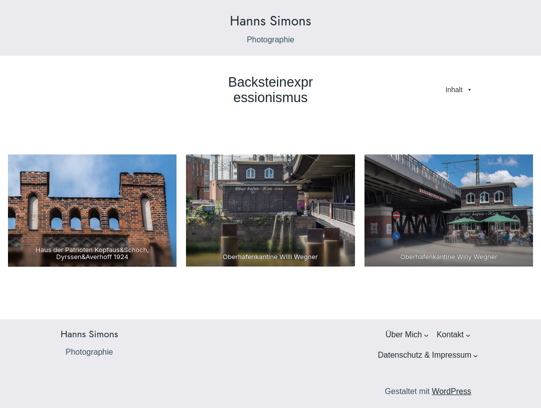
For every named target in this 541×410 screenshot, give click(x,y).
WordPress (451, 391)
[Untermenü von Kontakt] (468, 335)
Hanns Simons (270, 20)
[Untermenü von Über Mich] (426, 335)
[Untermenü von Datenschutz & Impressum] (475, 355)
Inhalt (458, 90)
